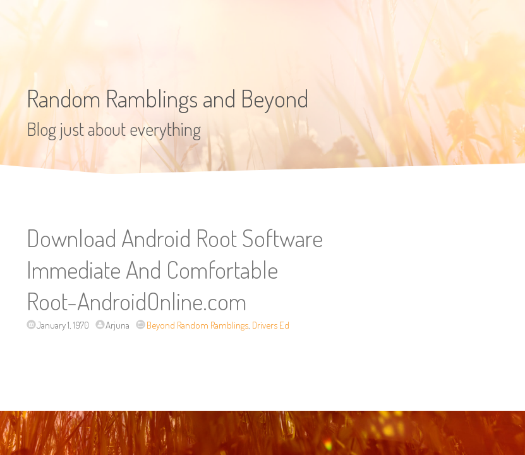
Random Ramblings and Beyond (167, 98)
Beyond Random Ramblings (197, 324)
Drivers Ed (270, 324)
